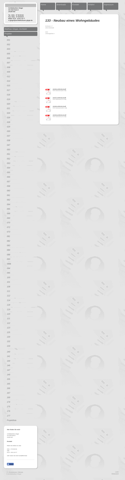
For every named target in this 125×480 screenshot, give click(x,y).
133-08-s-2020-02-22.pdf (59, 106)
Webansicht (115, 473)
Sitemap (20, 472)
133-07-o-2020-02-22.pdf (59, 97)
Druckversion (11, 472)
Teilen (10, 464)
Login (117, 471)
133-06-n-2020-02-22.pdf (59, 89)
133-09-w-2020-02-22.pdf (59, 115)
